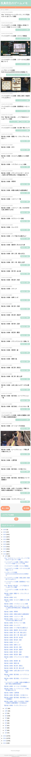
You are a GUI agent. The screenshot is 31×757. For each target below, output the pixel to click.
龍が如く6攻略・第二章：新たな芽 (11, 376)
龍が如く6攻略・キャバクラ (9, 227)
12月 (6, 556)
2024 (4, 534)
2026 (4, 529)
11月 (6, 708)
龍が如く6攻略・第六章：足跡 (10, 323)
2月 (6, 730)
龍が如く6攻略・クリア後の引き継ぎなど (13, 236)
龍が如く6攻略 (25, 121)
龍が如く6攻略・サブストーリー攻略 (12, 218)
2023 (4, 537)
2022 (4, 539)
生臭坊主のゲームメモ (14, 3)
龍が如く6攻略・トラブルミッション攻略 (13, 164)
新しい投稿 (5, 508)
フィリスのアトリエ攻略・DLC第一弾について (15, 127)
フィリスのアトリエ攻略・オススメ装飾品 (14, 36)
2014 (4, 738)
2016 (4, 554)
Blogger (18, 750)
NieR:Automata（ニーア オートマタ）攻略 (18, 74)
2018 (4, 549)
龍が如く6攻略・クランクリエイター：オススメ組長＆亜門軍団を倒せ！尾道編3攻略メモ (16, 607)
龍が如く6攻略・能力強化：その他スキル (13, 469)
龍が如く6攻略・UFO (7, 147)
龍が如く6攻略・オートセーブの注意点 (13, 426)
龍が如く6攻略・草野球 (8, 181)
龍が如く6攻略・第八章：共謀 (10, 306)
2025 (4, 532)
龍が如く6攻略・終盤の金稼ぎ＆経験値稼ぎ (14, 190)
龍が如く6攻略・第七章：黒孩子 (11, 315)
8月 (6, 715)
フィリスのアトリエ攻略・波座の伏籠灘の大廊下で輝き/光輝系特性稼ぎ (17, 683)
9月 (6, 713)
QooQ (18, 756)
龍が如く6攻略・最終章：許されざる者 (13, 244)
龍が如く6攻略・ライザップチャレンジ (13, 499)
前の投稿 (26, 508)
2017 (4, 551)
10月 (6, 711)
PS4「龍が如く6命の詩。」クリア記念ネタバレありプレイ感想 (16, 586)
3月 (6, 728)
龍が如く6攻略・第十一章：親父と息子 (13, 262)
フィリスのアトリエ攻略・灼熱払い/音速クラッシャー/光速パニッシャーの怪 (16, 562)
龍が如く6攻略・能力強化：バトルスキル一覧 (15, 406)
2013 (4, 740)
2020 (4, 544)
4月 (6, 725)
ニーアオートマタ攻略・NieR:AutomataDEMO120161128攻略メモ (16, 574)
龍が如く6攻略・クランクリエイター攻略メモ (15, 341)
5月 (6, 723)
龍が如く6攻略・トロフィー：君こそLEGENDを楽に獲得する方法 (14, 619)
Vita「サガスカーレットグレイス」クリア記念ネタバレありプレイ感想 (17, 558)
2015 (4, 736)
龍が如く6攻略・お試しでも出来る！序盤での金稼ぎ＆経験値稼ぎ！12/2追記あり (16, 702)
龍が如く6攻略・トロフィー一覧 (11, 199)
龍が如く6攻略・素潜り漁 (9, 359)
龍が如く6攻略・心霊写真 (9, 460)
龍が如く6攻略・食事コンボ (9, 297)
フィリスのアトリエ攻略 (23, 29)
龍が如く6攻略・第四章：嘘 (9, 350)
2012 (4, 743)
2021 (4, 541)
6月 (6, 720)
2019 (4, 546)
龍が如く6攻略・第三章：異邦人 (11, 367)
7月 (6, 718)
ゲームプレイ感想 (24, 19)
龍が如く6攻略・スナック (9, 288)
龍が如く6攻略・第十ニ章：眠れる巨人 (13, 253)
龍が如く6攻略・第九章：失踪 (10, 280)
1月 (6, 732)
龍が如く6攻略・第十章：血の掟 (11, 271)
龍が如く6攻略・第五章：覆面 (10, 332)
